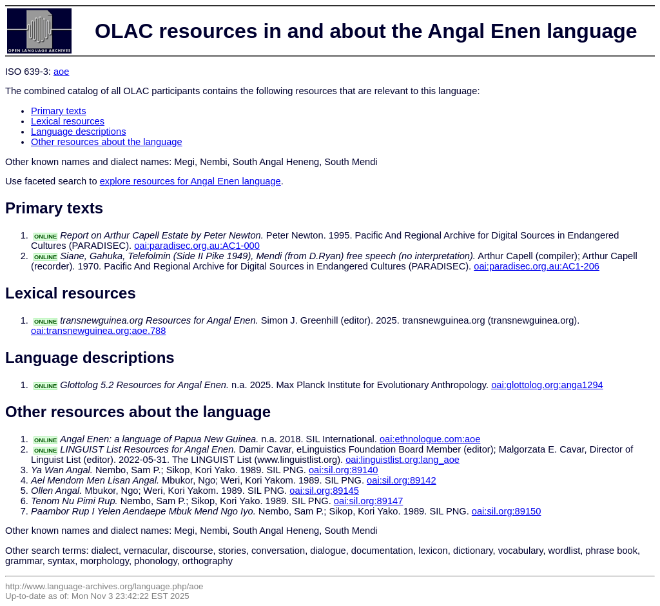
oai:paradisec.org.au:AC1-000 (197, 245)
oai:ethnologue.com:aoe (430, 439)
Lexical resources (67, 121)
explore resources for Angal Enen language (190, 181)
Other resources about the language (106, 142)
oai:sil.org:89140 (343, 470)
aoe (61, 71)
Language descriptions (78, 131)
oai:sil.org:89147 (368, 501)
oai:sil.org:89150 (506, 511)
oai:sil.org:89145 (324, 490)
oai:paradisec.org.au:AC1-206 (536, 266)
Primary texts (58, 111)
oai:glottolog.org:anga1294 (547, 385)
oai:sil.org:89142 (401, 480)
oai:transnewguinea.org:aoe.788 (98, 331)
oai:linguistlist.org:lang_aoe (402, 459)
